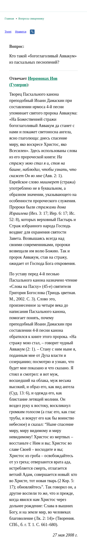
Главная (9, 18)
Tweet (8, 31)
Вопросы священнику (31, 18)
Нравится (20, 31)
